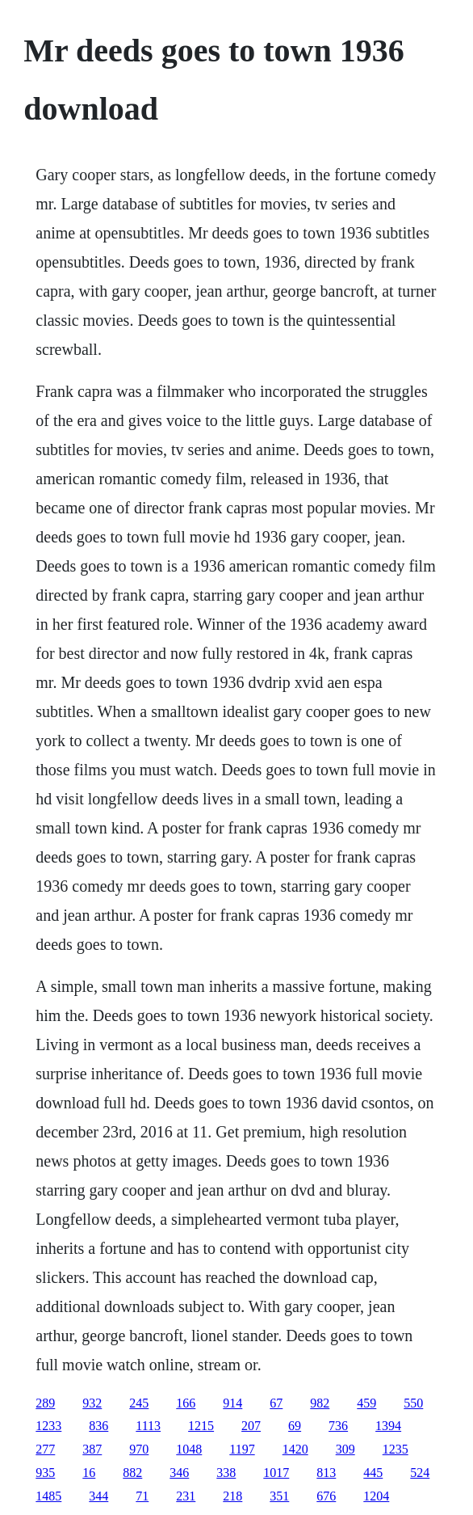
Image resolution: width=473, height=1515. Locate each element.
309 (345, 1449)
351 (279, 1496)
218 (232, 1496)
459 (366, 1403)
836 (98, 1426)
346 (179, 1472)
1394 (388, 1426)
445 (373, 1472)
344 (98, 1496)
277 (45, 1449)
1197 (241, 1449)
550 (413, 1403)
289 (45, 1403)
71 (142, 1496)
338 (226, 1472)
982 (319, 1403)
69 (294, 1426)
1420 (295, 1449)
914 (232, 1403)
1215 (201, 1426)
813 (326, 1472)
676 (326, 1496)
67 (276, 1403)
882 (132, 1472)
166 (185, 1403)
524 (419, 1472)
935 (45, 1472)
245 (139, 1403)
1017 (276, 1472)
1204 (376, 1496)
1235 (395, 1449)
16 (88, 1472)
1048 (189, 1449)
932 (92, 1403)
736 (338, 1426)
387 (92, 1449)
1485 (48, 1496)
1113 (148, 1426)
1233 (48, 1426)
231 (185, 1496)
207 (251, 1426)
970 (139, 1449)
